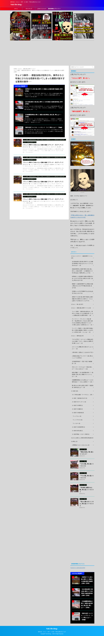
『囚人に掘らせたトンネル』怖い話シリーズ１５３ (87, 503)
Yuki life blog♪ (16, 5)
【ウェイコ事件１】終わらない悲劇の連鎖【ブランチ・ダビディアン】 (43, 199)
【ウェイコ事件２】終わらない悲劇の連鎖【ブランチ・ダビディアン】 (43, 181)
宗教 (27, 203)
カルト (38, 201)
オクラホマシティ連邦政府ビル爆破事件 (45, 164)
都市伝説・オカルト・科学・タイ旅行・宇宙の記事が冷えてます (52, 631)
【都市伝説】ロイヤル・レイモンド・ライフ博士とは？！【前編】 (43, 127)
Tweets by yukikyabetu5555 (77, 567)
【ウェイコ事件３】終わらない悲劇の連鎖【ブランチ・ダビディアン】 (43, 162)
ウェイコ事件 (33, 147)
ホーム (16, 8)
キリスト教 (42, 201)
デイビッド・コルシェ (50, 201)
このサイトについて (41, 8)
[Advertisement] (52, 53)
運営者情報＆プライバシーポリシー (54, 9)
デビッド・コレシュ (41, 147)
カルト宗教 (57, 164)
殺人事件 (59, 147)
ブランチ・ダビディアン (51, 147)
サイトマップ (29, 8)
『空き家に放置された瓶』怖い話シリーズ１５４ (87, 489)
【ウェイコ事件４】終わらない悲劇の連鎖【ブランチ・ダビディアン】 (43, 145)
